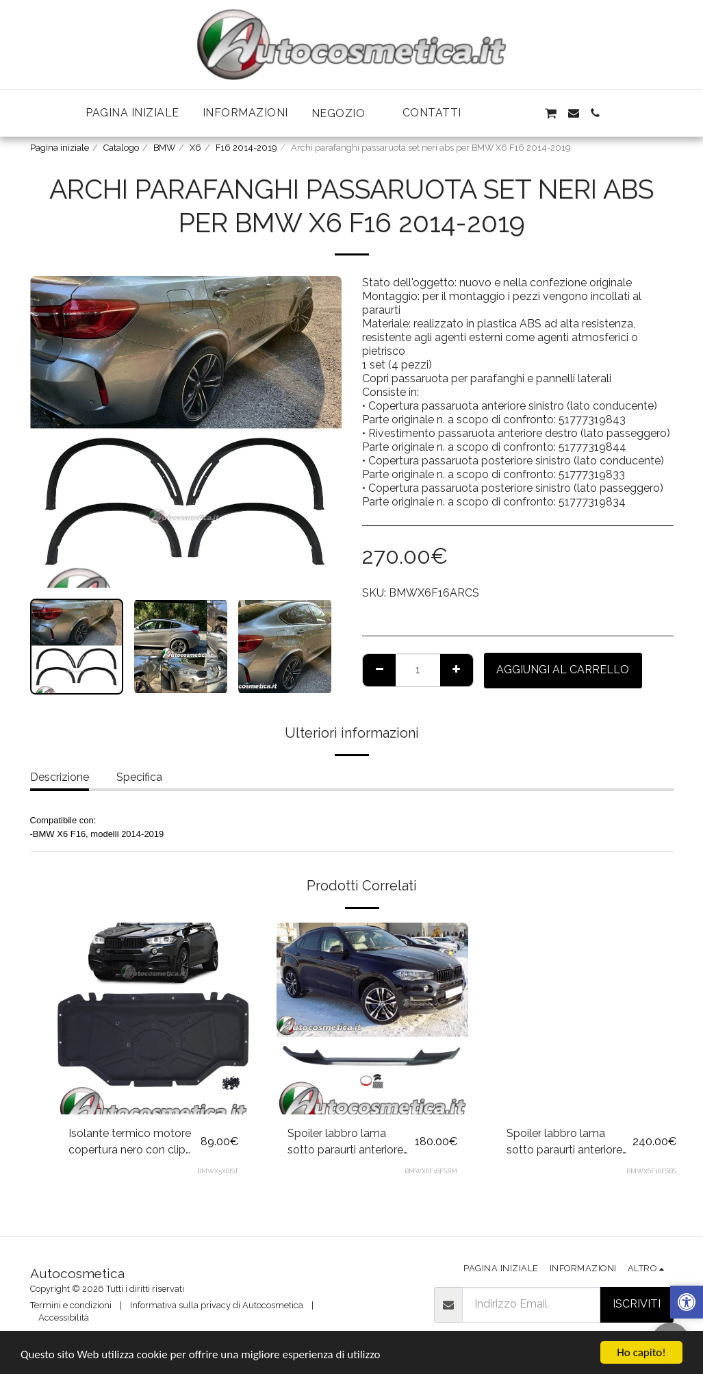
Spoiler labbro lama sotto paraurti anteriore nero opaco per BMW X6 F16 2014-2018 (349, 1142)
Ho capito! (641, 1352)
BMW (164, 147)
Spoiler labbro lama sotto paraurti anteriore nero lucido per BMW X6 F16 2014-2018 (568, 1142)
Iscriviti (637, 1303)
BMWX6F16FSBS (651, 1171)
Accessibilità (63, 1317)
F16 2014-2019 (246, 147)
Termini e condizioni (71, 1305)
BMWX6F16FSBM (431, 1171)
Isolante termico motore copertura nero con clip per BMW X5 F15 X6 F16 (129, 1142)
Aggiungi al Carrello (562, 669)
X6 (195, 147)
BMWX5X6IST (217, 1171)
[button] (345, 113)
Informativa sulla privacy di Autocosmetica (216, 1305)
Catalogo (121, 147)
